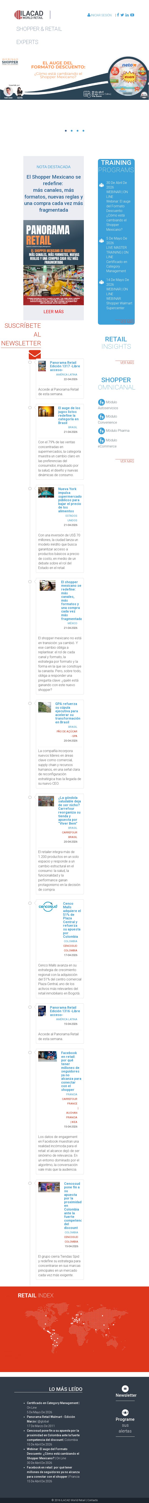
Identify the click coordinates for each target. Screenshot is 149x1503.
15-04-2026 (70, 1023)
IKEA (74, 1122)
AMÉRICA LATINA (66, 374)
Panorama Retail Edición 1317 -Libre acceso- (65, 366)
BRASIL (72, 427)
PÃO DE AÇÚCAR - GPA (67, 734)
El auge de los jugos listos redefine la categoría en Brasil (69, 415)
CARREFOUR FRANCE (69, 1101)
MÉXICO (72, 623)
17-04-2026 (70, 955)
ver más (127, 322)
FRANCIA (71, 1094)
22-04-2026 (70, 379)
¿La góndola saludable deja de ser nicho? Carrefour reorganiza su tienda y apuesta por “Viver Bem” (69, 810)
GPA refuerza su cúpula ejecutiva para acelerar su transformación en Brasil (67, 713)
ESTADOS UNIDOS (71, 518)
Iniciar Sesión (99, 15)
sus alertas (125, 1422)
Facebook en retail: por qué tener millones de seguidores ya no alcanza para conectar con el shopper (71, 1071)
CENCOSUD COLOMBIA (70, 948)
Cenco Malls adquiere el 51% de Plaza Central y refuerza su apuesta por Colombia (72, 920)
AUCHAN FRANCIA (71, 1115)
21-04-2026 (70, 431)
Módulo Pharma (113, 431)
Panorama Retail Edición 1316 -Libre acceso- (65, 1011)
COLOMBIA (70, 941)
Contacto (92, 1500)
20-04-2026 (70, 740)
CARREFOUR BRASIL (69, 835)
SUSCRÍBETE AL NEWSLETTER (21, 334)
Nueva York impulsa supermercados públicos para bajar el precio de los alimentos (71, 500)
